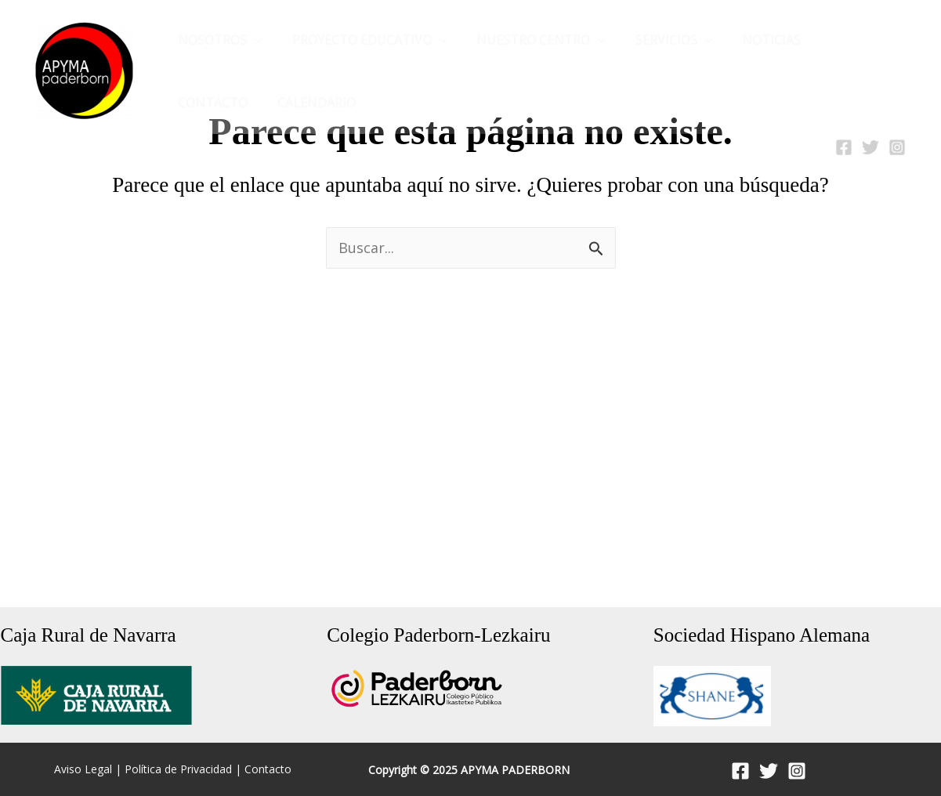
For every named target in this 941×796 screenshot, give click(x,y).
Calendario (215, 102)
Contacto (267, 769)
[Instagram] (897, 147)
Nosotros (218, 40)
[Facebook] (843, 147)
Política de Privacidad (178, 769)
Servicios (658, 40)
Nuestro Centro (529, 40)
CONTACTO (839, 40)
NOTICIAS (750, 40)
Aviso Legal (83, 769)
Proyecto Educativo (362, 40)
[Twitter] (870, 147)
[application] (252, 40)
